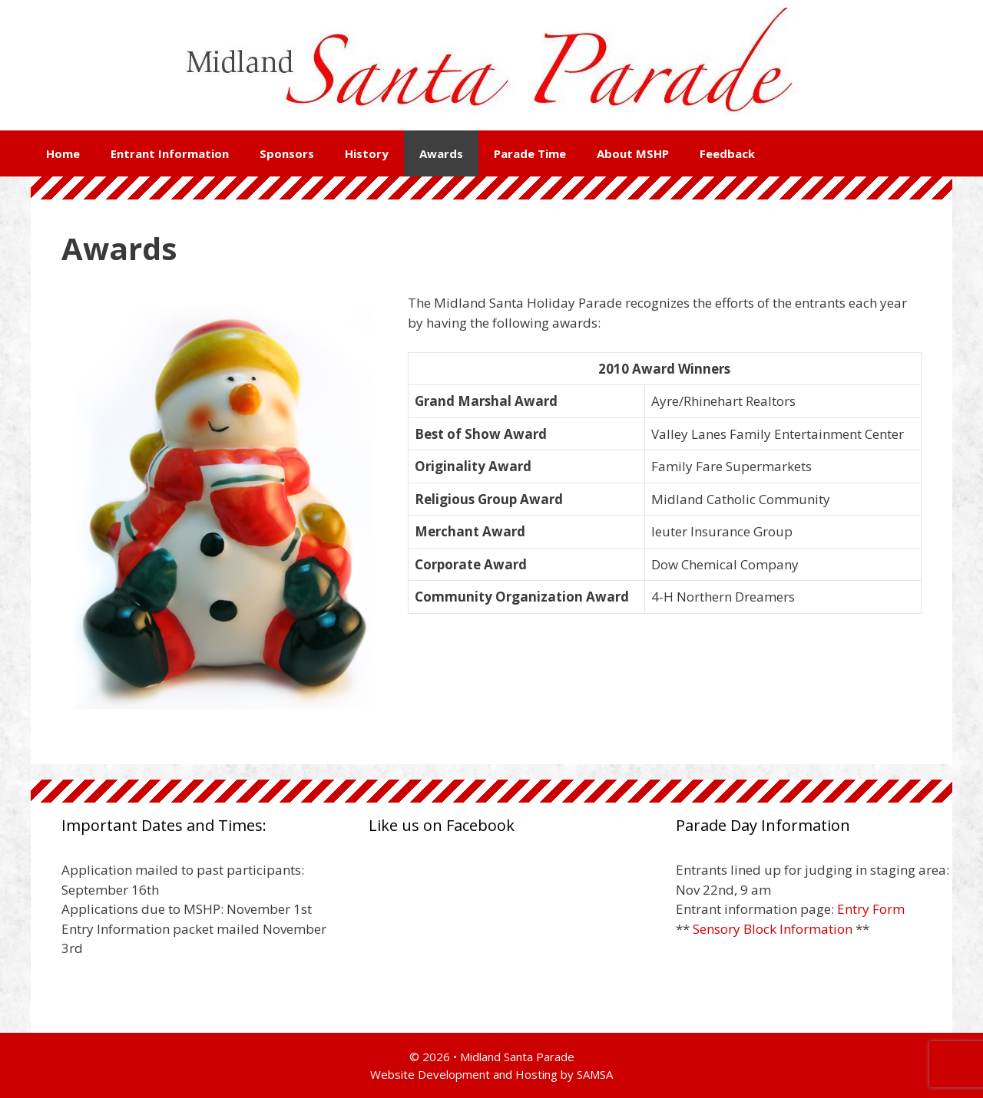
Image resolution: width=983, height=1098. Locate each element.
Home (63, 153)
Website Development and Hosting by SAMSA (491, 1074)
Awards (441, 153)
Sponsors (287, 153)
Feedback (727, 153)
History (367, 153)
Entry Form (871, 909)
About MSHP (633, 153)
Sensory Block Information (772, 929)
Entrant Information (170, 153)
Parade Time (530, 153)
